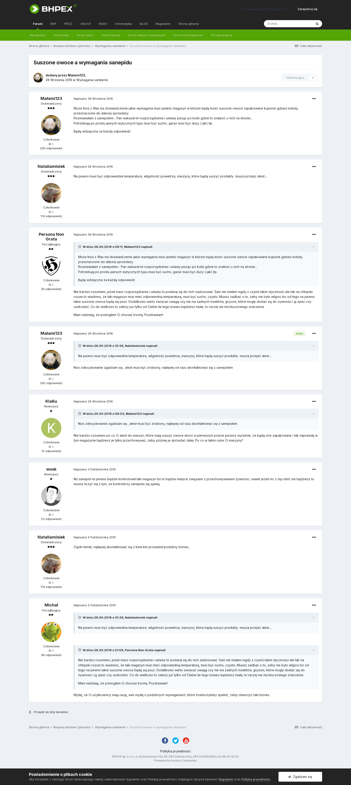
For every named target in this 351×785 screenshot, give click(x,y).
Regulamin (163, 23)
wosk (51, 469)
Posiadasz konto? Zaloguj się (265, 9)
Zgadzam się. (300, 777)
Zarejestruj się (307, 9)
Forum (38, 25)
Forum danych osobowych (146, 35)
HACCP (86, 23)
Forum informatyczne (188, 35)
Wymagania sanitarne (92, 80)
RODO (103, 23)
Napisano (93, 98)
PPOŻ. (68, 23)
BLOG (144, 23)
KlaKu (51, 401)
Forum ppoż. (85, 35)
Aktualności (38, 35)
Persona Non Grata (51, 237)
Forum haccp (111, 35)
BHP (53, 23)
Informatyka (123, 23)
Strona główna (188, 23)
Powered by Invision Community (175, 760)
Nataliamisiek (51, 166)
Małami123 (76, 75)
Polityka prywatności (175, 751)
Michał (51, 605)
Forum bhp (61, 35)
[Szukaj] (288, 23)
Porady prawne (222, 35)
